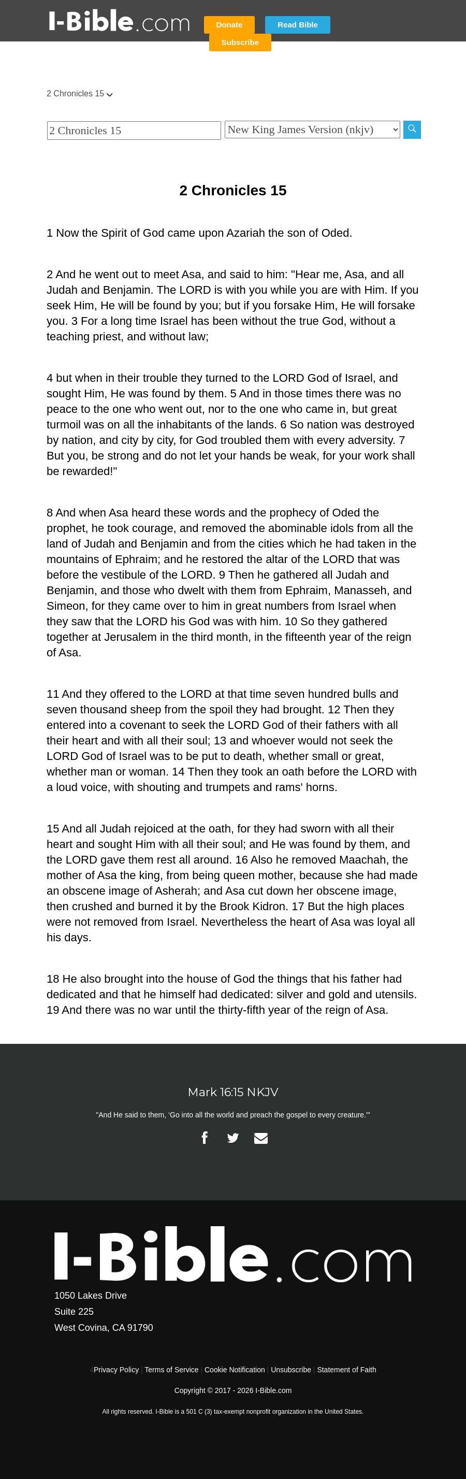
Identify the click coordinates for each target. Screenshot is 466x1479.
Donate (229, 24)
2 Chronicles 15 (79, 93)
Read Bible (298, 24)
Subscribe (240, 42)
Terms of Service (171, 1370)
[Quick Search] (134, 130)
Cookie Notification (235, 1370)
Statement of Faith (346, 1370)
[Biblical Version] (312, 129)
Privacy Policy (116, 1370)
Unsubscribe (291, 1370)
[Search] (412, 130)
